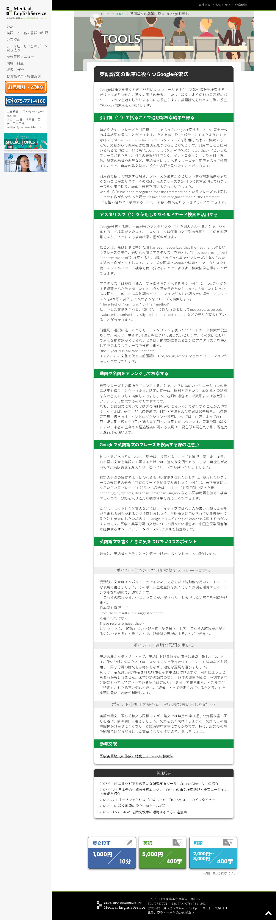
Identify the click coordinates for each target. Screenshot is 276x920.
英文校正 (13, 39)
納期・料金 (15, 63)
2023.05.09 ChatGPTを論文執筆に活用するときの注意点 (143, 812)
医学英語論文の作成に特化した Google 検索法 (136, 756)
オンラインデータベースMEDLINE (145, 529)
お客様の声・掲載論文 (23, 76)
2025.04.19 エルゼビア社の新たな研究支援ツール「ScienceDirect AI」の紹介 (159, 783)
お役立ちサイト (223, 5)
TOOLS (120, 14)
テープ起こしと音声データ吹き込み (27, 48)
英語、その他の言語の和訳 (27, 33)
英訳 (9, 26)
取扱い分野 (15, 69)
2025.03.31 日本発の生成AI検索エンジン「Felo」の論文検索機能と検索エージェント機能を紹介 (164, 791)
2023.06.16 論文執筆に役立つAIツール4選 (132, 806)
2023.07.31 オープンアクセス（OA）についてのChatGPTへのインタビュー (158, 800)
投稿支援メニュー (20, 56)
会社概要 (204, 5)
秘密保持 (241, 5)
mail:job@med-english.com (23, 127)
